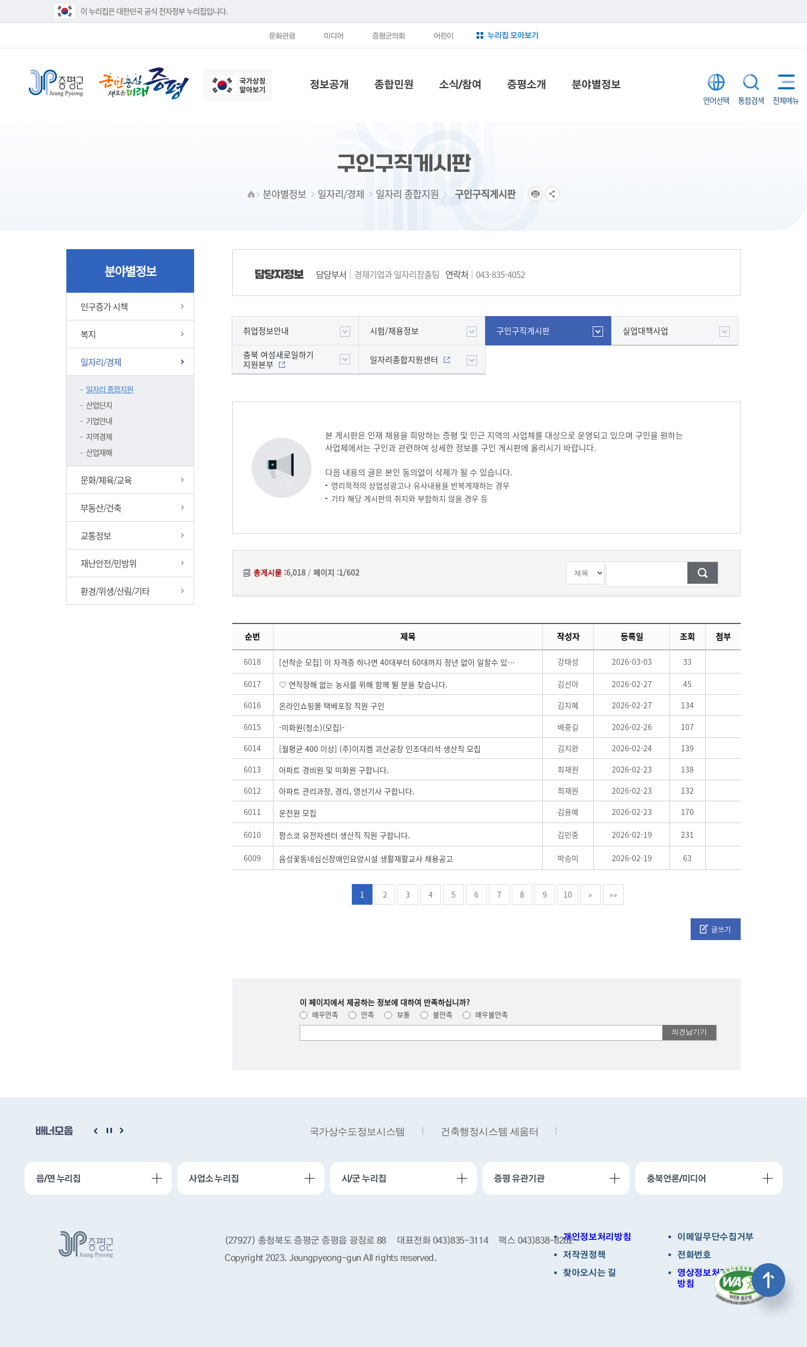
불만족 (436, 1014)
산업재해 (99, 452)
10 (567, 894)
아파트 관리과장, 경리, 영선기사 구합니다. (346, 791)
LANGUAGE (716, 82)
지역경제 (99, 436)
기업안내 (99, 420)
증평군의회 (388, 35)
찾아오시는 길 (589, 1272)
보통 (397, 1014)
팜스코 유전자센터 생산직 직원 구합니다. (344, 835)
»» (613, 894)
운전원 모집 (297, 812)
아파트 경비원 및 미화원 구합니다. (334, 769)
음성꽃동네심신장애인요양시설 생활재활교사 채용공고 (366, 858)
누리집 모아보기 (512, 35)
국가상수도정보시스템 (357, 1131)
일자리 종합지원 (109, 389)
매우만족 (319, 1014)
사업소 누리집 (214, 1178)
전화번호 (694, 1255)
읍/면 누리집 (58, 1178)
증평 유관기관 (519, 1178)
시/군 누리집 (364, 1178)
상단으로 (768, 1280)
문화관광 (282, 35)
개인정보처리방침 (597, 1237)
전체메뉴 (784, 82)
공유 (552, 194)
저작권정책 (584, 1255)
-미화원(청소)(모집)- (312, 727)
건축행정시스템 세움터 (489, 1131)
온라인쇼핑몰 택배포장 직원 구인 (331, 705)
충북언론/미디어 (676, 1178)
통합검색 (751, 82)
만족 (361, 1014)
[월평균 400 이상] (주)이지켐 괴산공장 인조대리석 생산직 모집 (380, 748)
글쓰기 (721, 929)
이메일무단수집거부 (715, 1237)
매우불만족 (485, 1014)
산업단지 (99, 404)
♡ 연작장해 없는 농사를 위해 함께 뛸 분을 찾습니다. (363, 684)
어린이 (443, 35)
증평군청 (56, 83)
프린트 (535, 194)
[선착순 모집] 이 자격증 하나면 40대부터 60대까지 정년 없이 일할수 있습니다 (399, 662)
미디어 (333, 35)
